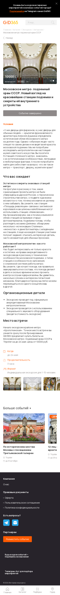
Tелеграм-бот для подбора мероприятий (19, 572)
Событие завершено (30, 113)
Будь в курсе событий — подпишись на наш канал (17, 555)
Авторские (38, 29)
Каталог (16, 29)
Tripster (9, 457)
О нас (6, 484)
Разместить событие (17, 539)
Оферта (9, 497)
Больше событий (15, 408)
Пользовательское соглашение (22, 502)
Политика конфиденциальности (22, 507)
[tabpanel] (30, 63)
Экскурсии (27, 29)
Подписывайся (17, 11)
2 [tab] (53, 80)
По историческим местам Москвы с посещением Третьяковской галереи (19, 450)
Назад (9, 37)
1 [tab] (51, 80)
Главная (7, 29)
